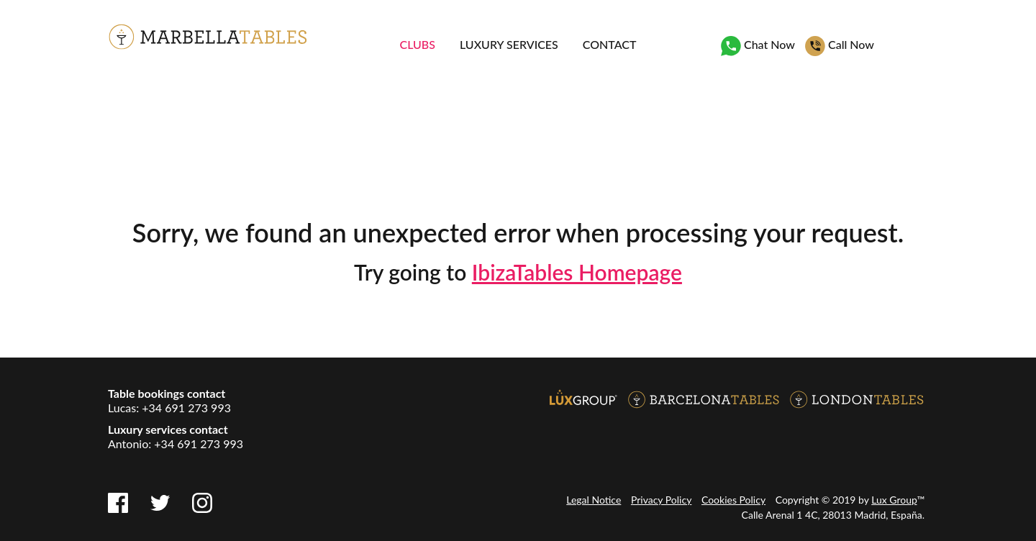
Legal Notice (593, 500)
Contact (610, 44)
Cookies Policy (733, 500)
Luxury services (509, 44)
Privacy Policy (661, 500)
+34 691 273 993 (186, 407)
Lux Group (894, 500)
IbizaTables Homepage (577, 272)
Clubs (417, 44)
